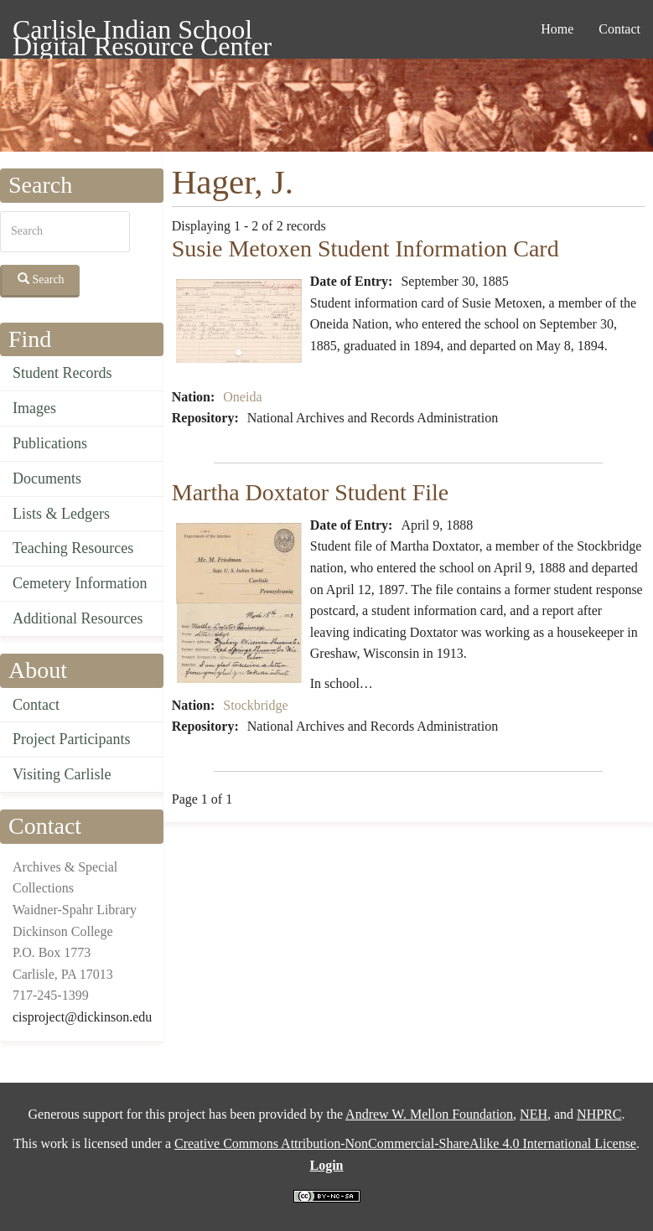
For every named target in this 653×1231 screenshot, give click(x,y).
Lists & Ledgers (61, 513)
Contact (619, 29)
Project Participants (71, 739)
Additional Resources (78, 618)
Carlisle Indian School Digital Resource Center (142, 32)
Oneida (242, 397)
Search (41, 279)
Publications (50, 443)
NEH (533, 1114)
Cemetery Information (80, 583)
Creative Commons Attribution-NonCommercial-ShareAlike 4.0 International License (405, 1143)
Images (34, 408)
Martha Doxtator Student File (310, 492)
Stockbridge (255, 705)
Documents (47, 478)
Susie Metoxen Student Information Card (365, 248)
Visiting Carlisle (62, 774)
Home (557, 29)
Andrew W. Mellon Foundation (429, 1114)
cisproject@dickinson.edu (82, 1017)
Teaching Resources (73, 548)
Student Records (62, 373)
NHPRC (599, 1114)
